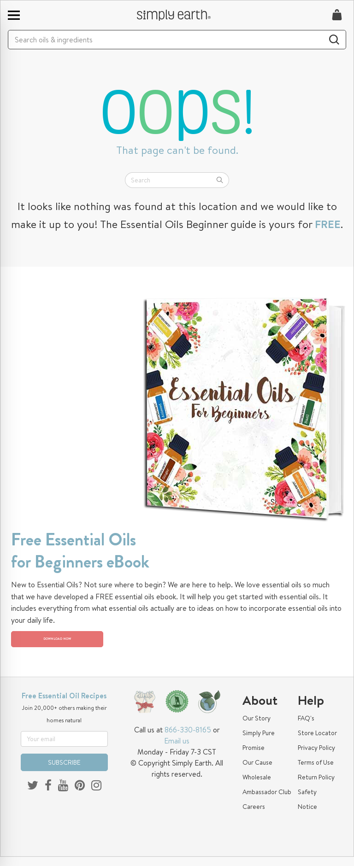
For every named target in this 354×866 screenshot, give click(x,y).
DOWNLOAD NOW (64, 644)
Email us (176, 750)
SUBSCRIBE (64, 771)
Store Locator (317, 742)
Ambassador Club (266, 801)
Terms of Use (316, 771)
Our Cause (257, 771)
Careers (253, 815)
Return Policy (316, 786)
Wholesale (256, 786)
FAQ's (306, 727)
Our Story (256, 727)
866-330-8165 (188, 739)
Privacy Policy (316, 756)
